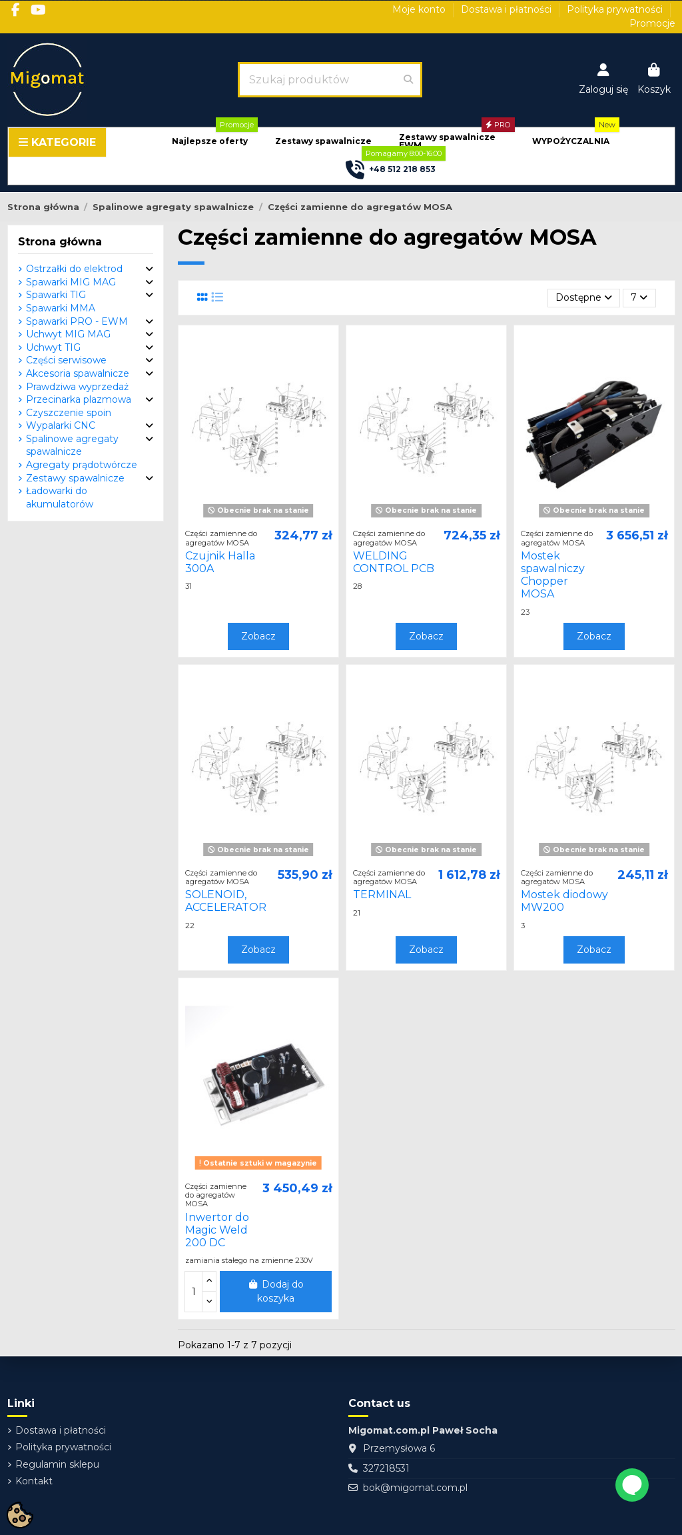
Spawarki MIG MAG (71, 282)
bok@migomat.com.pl (415, 1488)
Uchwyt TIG (53, 347)
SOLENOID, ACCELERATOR (225, 901)
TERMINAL (382, 894)
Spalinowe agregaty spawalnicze (72, 445)
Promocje (652, 23)
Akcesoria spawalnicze (77, 373)
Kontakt (34, 1481)
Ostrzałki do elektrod (74, 269)
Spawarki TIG (56, 295)
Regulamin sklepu (57, 1464)
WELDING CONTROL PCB (393, 562)
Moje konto (420, 9)
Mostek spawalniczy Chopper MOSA (553, 575)
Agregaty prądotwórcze (81, 465)
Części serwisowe (66, 360)
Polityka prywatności (616, 9)
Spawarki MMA (60, 308)
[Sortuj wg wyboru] (583, 298)
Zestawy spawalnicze (75, 478)
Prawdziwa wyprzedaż (77, 387)
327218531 (386, 1468)
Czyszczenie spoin (68, 413)
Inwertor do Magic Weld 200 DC (217, 1230)
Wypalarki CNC (60, 425)
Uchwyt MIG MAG (68, 334)
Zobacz (258, 636)
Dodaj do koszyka (276, 1291)
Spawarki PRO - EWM (77, 321)
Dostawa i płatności (507, 9)
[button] (210, 141)
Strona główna (60, 241)
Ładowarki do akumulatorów (59, 497)
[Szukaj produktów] (408, 79)
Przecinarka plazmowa (78, 399)
